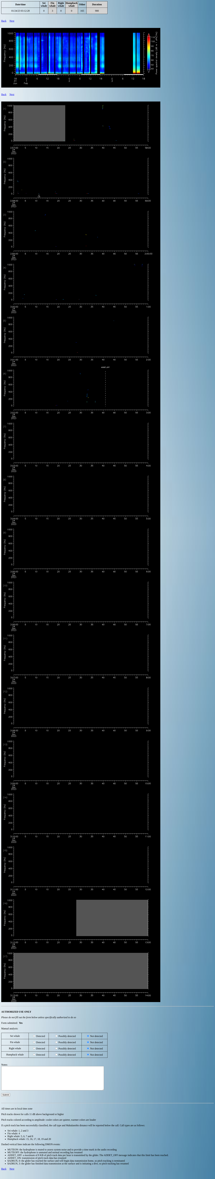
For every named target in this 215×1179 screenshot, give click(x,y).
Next (11, 21)
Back (3, 21)
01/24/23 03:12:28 (20, 10)
